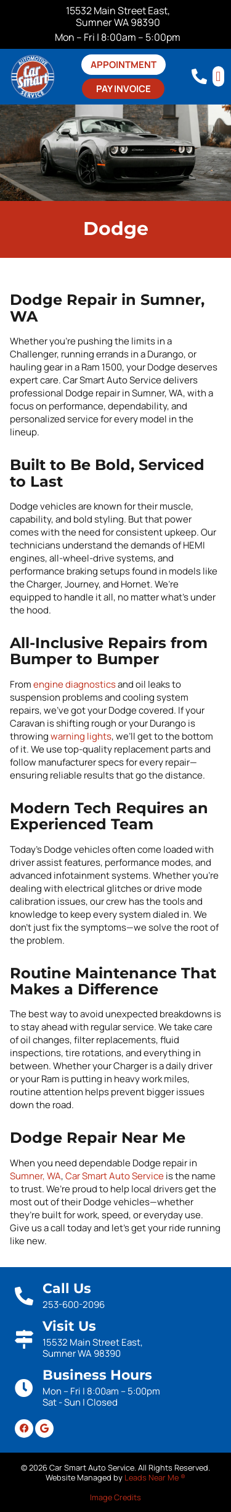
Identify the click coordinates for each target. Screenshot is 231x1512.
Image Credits (115, 1497)
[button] (218, 76)
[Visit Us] (24, 1339)
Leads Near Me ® (154, 1477)
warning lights (81, 736)
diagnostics (90, 684)
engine (48, 684)
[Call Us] (24, 1296)
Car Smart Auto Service (114, 1175)
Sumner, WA (35, 1175)
